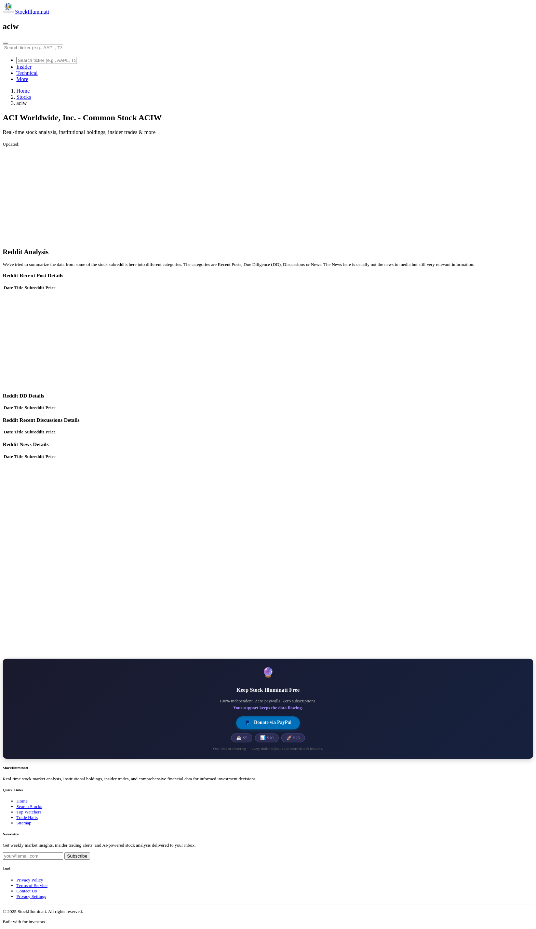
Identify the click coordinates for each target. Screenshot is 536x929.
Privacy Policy (29, 880)
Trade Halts (27, 817)
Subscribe (77, 856)
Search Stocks (29, 806)
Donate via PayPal (267, 723)
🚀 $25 (293, 737)
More (22, 79)
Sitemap (23, 822)
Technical (27, 73)
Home (23, 91)
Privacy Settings (31, 896)
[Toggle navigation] (5, 43)
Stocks (23, 97)
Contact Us (26, 890)
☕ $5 (241, 737)
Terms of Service (32, 885)
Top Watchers (28, 811)
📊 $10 (266, 737)
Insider (23, 67)
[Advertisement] (208, 195)
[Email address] (33, 856)
